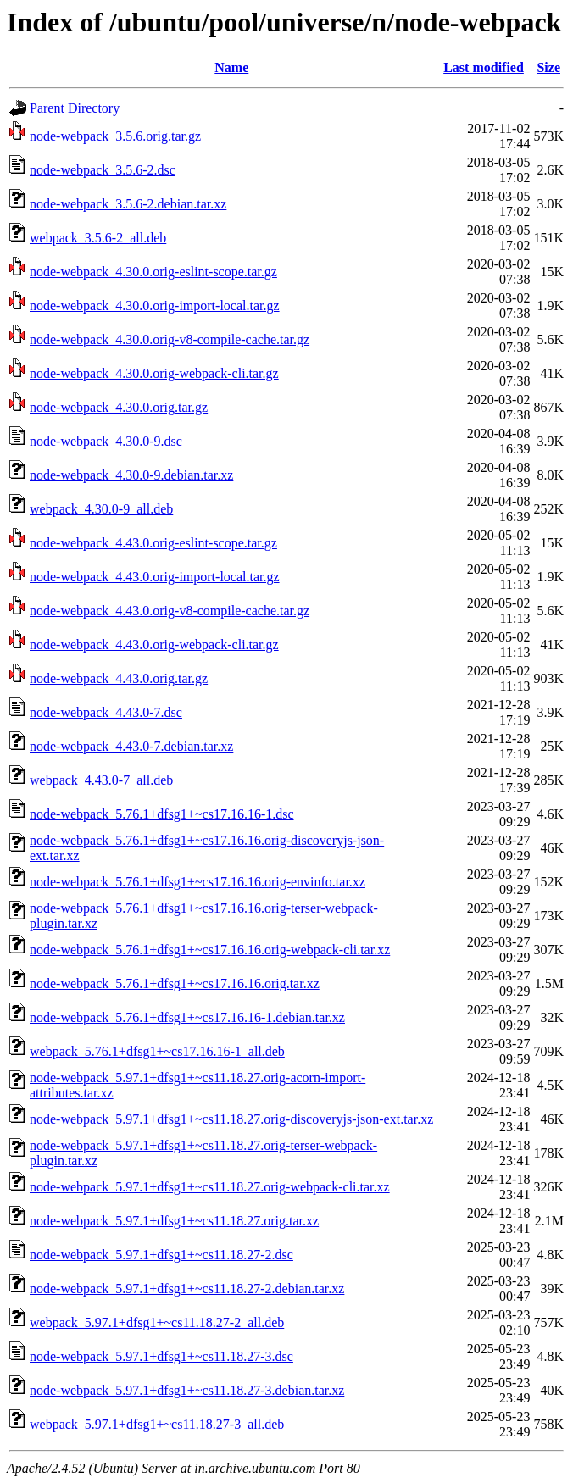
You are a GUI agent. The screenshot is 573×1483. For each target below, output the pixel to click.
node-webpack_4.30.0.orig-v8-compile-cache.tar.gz (169, 339)
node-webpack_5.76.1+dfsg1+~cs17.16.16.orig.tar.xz (175, 983)
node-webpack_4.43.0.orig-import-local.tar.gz (155, 576)
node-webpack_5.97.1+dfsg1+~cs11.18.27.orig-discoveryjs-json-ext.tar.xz (231, 1119)
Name (231, 67)
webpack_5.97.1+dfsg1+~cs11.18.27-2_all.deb (157, 1322)
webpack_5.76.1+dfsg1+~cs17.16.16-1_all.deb (157, 1051)
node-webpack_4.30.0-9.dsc (106, 441)
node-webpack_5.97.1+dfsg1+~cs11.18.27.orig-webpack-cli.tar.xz (210, 1187)
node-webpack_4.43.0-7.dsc (106, 712)
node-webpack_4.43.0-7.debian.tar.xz (131, 746)
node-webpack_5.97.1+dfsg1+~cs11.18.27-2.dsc (161, 1254)
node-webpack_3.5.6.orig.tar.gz (115, 136)
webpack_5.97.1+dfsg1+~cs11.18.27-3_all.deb (157, 1424)
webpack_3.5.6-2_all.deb (98, 238)
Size (548, 67)
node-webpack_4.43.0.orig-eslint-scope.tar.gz (153, 543)
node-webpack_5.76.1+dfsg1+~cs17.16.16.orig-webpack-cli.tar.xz (210, 949)
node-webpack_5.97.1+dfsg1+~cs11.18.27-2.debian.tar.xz (187, 1288)
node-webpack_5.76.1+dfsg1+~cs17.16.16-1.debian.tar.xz (187, 1017)
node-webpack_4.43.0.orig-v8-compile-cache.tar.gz (169, 610)
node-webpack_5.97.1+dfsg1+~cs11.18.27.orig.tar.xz (174, 1221)
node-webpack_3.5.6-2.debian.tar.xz (128, 204)
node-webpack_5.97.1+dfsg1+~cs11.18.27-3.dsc (161, 1356)
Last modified (483, 67)
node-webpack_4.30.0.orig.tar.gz (119, 407)
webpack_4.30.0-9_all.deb (101, 509)
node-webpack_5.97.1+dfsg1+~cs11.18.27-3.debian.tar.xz (187, 1390)
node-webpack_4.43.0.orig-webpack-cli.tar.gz (154, 644)
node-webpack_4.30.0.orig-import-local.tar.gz (155, 305)
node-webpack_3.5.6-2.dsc (102, 170)
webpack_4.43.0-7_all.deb (101, 780)
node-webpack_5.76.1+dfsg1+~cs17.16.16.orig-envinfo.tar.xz (197, 882)
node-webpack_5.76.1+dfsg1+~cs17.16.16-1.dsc (162, 814)
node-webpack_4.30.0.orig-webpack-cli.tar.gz (154, 373)
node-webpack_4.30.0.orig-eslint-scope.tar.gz (153, 271)
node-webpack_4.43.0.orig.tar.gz (119, 678)
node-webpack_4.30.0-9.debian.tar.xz (131, 475)
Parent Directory (75, 108)
